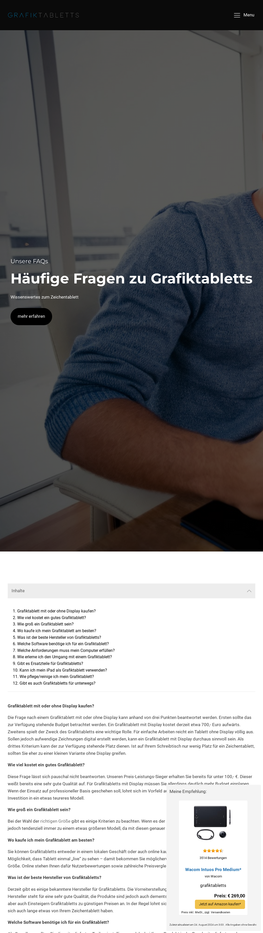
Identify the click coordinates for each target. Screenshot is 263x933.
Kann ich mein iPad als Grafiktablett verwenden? (63, 670)
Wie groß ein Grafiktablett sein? (45, 624)
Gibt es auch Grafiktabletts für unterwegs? (58, 683)
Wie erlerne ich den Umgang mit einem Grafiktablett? (64, 656)
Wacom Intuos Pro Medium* (213, 869)
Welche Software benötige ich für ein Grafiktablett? (63, 643)
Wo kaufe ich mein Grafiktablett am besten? (56, 630)
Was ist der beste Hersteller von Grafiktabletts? (59, 637)
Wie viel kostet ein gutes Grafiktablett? (51, 617)
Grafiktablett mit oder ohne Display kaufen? (56, 611)
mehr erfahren (31, 316)
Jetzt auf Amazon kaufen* (220, 904)
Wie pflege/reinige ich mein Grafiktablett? (57, 676)
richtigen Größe (55, 821)
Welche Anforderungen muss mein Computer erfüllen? (66, 650)
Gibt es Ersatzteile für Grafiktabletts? (50, 663)
